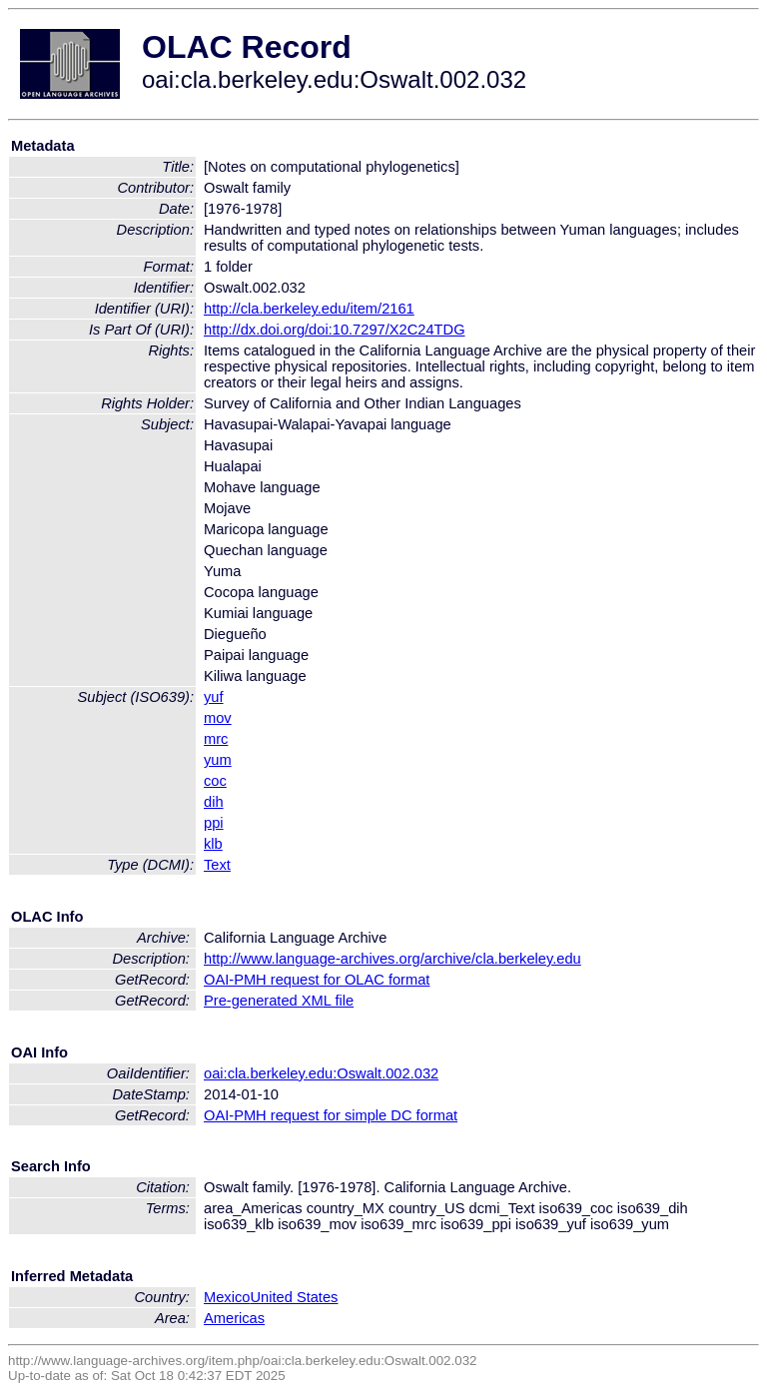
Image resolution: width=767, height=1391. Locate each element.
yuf (214, 697)
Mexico (227, 1297)
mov (218, 718)
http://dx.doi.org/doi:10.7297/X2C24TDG (334, 330)
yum (218, 760)
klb (213, 844)
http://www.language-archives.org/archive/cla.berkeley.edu (392, 959)
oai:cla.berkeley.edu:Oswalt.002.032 (321, 1073)
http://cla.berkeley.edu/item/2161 (309, 309)
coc (215, 781)
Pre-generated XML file (279, 1001)
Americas (234, 1318)
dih (214, 802)
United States (294, 1297)
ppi (214, 823)
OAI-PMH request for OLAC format (316, 980)
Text (217, 865)
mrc (216, 739)
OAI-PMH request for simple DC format (330, 1115)
